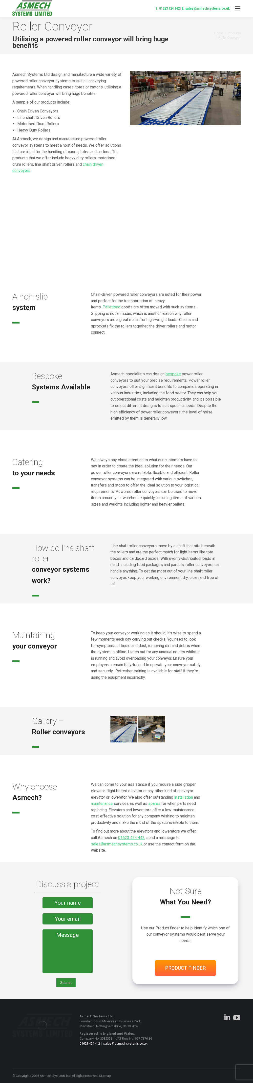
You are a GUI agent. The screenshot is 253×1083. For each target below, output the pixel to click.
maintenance (102, 803)
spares (154, 803)
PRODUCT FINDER (185, 968)
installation (183, 797)
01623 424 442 (131, 837)
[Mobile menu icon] (238, 8)
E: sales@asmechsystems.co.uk (206, 8)
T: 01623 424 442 (167, 8)
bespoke (173, 374)
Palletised (111, 307)
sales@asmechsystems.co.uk (117, 844)
